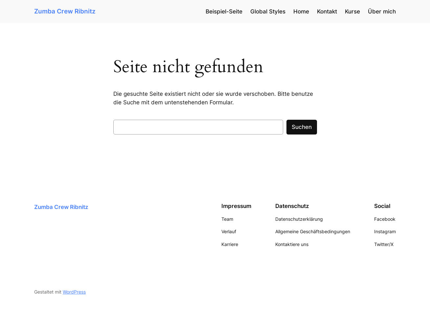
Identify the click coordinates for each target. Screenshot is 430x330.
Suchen (302, 127)
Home (301, 11)
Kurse (352, 11)
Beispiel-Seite (224, 11)
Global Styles (267, 11)
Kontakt (327, 11)
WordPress (74, 292)
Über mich (382, 11)
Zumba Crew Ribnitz (65, 11)
